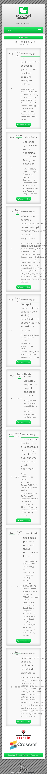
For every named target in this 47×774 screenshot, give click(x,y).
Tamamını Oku (23, 125)
